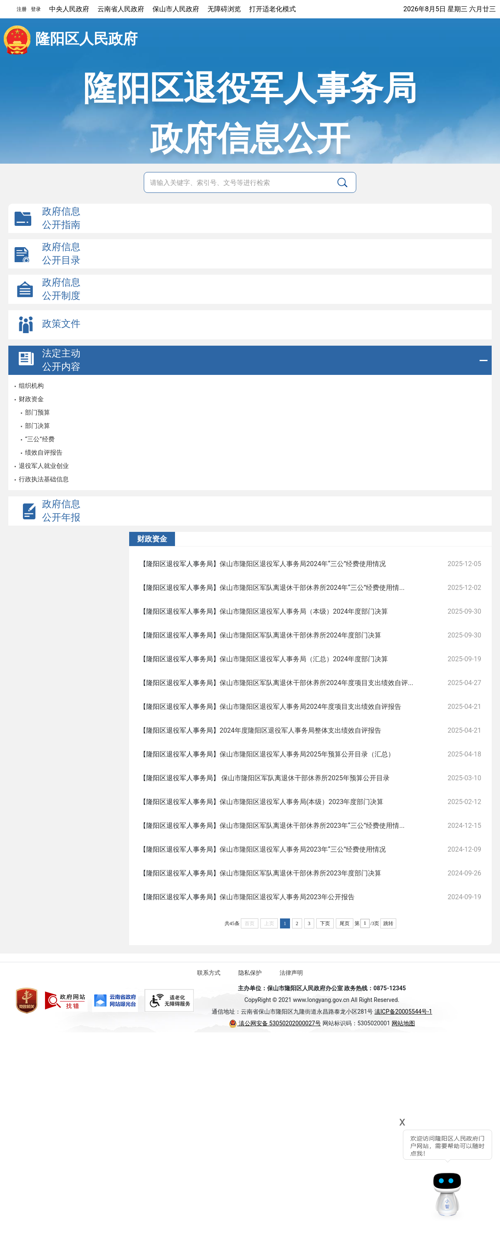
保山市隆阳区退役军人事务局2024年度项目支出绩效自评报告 (310, 707)
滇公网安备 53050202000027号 (275, 1023)
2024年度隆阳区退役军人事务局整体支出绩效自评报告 (300, 730)
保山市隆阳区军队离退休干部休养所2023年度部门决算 (300, 873)
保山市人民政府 (175, 9)
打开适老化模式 (272, 9)
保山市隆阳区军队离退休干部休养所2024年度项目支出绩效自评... (316, 683)
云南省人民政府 (121, 9)
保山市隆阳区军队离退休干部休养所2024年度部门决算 (300, 635)
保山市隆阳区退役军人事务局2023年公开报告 (287, 897)
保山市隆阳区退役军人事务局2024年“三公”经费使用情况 (303, 564)
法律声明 (291, 972)
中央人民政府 (69, 9)
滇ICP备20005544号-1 (403, 1011)
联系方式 (208, 972)
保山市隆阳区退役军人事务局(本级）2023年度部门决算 (301, 802)
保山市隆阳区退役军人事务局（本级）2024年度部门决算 (304, 611)
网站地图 (403, 1023)
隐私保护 (250, 972)
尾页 (345, 923)
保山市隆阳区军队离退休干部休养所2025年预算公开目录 (305, 778)
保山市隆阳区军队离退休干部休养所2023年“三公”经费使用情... (312, 826)
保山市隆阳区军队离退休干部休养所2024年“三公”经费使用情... (312, 588)
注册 (22, 9)
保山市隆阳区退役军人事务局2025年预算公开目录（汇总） (307, 754)
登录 (36, 9)
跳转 (388, 923)
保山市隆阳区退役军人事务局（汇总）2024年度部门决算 (304, 659)
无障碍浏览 (224, 9)
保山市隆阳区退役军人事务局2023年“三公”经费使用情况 (303, 849)
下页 (325, 923)
